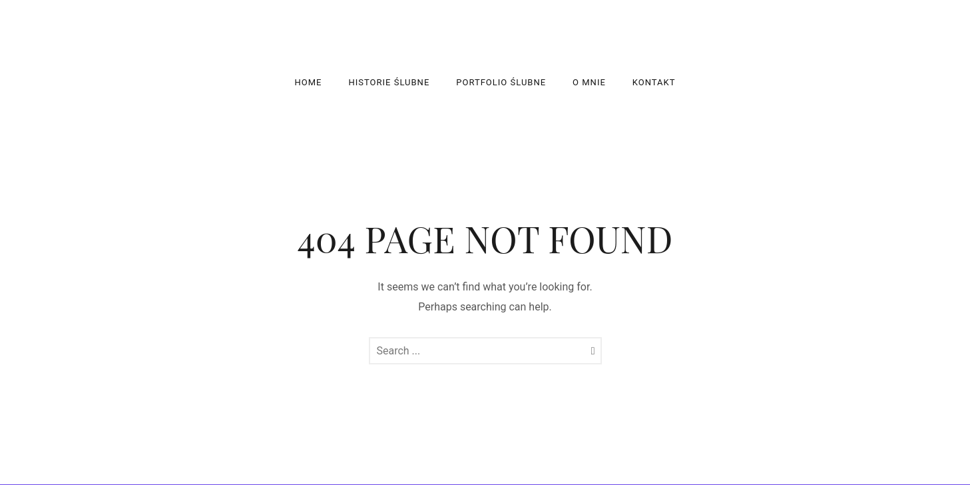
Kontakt (654, 82)
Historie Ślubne (389, 82)
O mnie (589, 82)
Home (308, 82)
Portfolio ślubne (501, 82)
